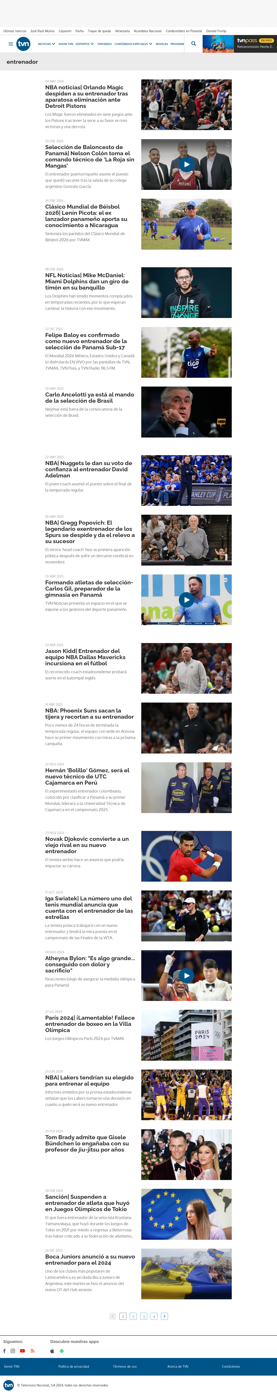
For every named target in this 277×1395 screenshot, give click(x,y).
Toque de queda (99, 31)
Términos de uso (125, 1366)
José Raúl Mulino (43, 31)
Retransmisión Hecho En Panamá (256, 47)
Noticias (47, 44)
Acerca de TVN (178, 1366)
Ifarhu (79, 31)
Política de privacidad (73, 1366)
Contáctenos (231, 1366)
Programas (182, 44)
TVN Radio (104, 44)
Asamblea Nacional (148, 31)
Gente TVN (11, 1366)
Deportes (85, 44)
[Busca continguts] (193, 44)
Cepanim (65, 31)
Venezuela (122, 31)
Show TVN (66, 44)
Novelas (162, 44)
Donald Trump (216, 31)
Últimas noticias (14, 31)
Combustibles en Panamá (184, 31)
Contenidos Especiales (134, 44)
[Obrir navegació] (11, 44)
